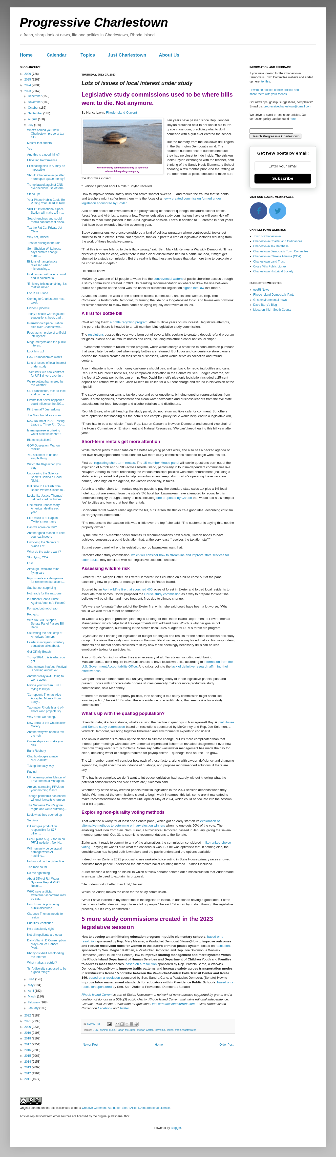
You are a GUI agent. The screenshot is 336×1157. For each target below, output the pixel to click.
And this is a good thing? (43, 154)
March (32, 996)
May (31, 985)
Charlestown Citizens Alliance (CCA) (277, 256)
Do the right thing (38, 873)
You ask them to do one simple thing (42, 456)
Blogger (176, 1128)
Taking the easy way (40, 766)
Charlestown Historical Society (273, 271)
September (35, 113)
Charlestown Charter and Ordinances (277, 241)
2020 (28, 1027)
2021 (28, 1021)
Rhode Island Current (121, 112)
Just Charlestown (127, 55)
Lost (30, 563)
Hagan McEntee (125, 1029)
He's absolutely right (40, 929)
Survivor (32, 820)
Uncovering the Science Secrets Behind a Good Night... (44, 477)
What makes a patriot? (42, 962)
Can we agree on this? (42, 527)
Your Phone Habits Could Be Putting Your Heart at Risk (46, 201)
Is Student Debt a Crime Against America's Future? (46, 600)
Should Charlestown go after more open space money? (46, 177)
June (31, 979)
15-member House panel (161, 463)
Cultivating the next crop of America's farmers (44, 634)
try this (265, 81)
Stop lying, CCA (37, 557)
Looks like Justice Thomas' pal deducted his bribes (45, 497)
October (33, 107)
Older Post (226, 1044)
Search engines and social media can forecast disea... (46, 220)
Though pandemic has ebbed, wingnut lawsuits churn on (46, 797)
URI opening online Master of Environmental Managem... (46, 779)
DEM (96, 1029)
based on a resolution (141, 964)
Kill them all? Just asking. (44, 409)
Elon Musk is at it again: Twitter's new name (43, 519)
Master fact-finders (39, 143)
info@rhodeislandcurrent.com (173, 1004)
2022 (28, 1015)
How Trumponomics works (44, 357)
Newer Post (90, 1044)
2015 (28, 1055)
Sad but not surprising (41, 587)
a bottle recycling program (128, 322)
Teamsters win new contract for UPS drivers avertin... (45, 373)
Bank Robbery (36, 750)
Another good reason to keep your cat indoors (46, 534)
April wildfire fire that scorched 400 (128, 589)
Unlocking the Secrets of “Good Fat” (43, 544)
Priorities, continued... (41, 923)
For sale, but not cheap (42, 608)
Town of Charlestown (267, 236)
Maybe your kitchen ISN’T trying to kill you (44, 687)
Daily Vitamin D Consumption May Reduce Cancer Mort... (46, 944)
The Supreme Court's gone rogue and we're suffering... (47, 807)
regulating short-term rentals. (115, 463)
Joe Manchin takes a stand (45, 415)
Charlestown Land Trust (269, 261)
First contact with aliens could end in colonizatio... (46, 276)
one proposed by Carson (174, 498)
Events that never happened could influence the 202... (45, 401)
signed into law (193, 288)
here (293, 119)
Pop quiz (33, 614)
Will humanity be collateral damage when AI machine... (44, 852)
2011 (28, 1079)
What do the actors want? (44, 551)
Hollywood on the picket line (45, 861)
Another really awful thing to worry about (45, 677)
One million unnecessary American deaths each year (43, 508)
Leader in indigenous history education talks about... (45, 644)
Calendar (56, 55)
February (34, 1002)
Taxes (170, 1029)
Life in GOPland (37, 293)
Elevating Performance (42, 160)
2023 (28, 91)
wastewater (189, 1029)
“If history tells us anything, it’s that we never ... (47, 285)
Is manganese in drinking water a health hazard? (44, 432)
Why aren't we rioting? (41, 717)
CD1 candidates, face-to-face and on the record (46, 392)
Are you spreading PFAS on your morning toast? (45, 788)
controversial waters (168, 279)
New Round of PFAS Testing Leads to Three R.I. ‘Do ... (46, 422)
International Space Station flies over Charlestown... (45, 325)
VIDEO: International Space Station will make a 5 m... (45, 210)
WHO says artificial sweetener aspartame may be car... (46, 895)
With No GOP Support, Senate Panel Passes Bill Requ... (45, 623)
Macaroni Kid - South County (272, 309)
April (31, 991)
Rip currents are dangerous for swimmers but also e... (46, 580)
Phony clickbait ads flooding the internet (45, 955)
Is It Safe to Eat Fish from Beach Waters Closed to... (46, 488)
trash (178, 1029)
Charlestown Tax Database (271, 246)
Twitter (124, 1008)
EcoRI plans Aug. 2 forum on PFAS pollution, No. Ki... (46, 840)
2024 (28, 85)
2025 (28, 79)
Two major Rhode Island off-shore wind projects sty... (45, 709)
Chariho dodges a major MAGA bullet (43, 758)
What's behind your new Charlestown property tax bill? (45, 133)
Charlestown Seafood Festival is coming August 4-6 (46, 668)
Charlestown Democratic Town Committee (280, 251)
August (33, 119)
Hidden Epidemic (38, 308)
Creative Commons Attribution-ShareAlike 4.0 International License (126, 1108)
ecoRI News (261, 289)
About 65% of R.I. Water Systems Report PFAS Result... (43, 882)
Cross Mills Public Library (270, 266)
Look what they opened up (44, 814)
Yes (29, 148)
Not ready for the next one (44, 593)
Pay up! (32, 771)
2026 (28, 74)
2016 (28, 1050)
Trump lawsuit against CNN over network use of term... (46, 186)
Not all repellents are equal (45, 934)
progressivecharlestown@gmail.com (287, 106)
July (31, 125)
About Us (169, 55)
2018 (28, 1038)
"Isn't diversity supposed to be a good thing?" (46, 970)
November (35, 102)
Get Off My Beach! (39, 651)
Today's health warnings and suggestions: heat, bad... (45, 315)
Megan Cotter (145, 1029)
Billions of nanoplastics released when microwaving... (42, 265)
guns (112, 1029)
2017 (28, 1044)
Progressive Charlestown (94, 22)
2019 (28, 1033)
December (35, 96)
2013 (28, 1067)
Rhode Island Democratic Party (273, 294)
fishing (104, 1029)
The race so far (37, 867)
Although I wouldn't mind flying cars (43, 570)
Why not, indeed (38, 237)
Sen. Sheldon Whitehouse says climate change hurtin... (44, 252)
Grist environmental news (270, 300)
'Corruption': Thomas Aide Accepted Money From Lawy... (44, 698)
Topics (88, 55)
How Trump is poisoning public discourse (43, 906)
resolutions (96, 334)
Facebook (105, 1008)
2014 (28, 1061)
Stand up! (33, 194)
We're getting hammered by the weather (45, 383)
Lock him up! (35, 351)
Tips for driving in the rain (43, 243)
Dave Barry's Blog (265, 304)
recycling (160, 1029)
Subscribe (283, 178)
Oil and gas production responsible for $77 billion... (42, 830)
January (33, 1008)
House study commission (161, 594)
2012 (28, 1073)
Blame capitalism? (39, 440)
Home (26, 55)
